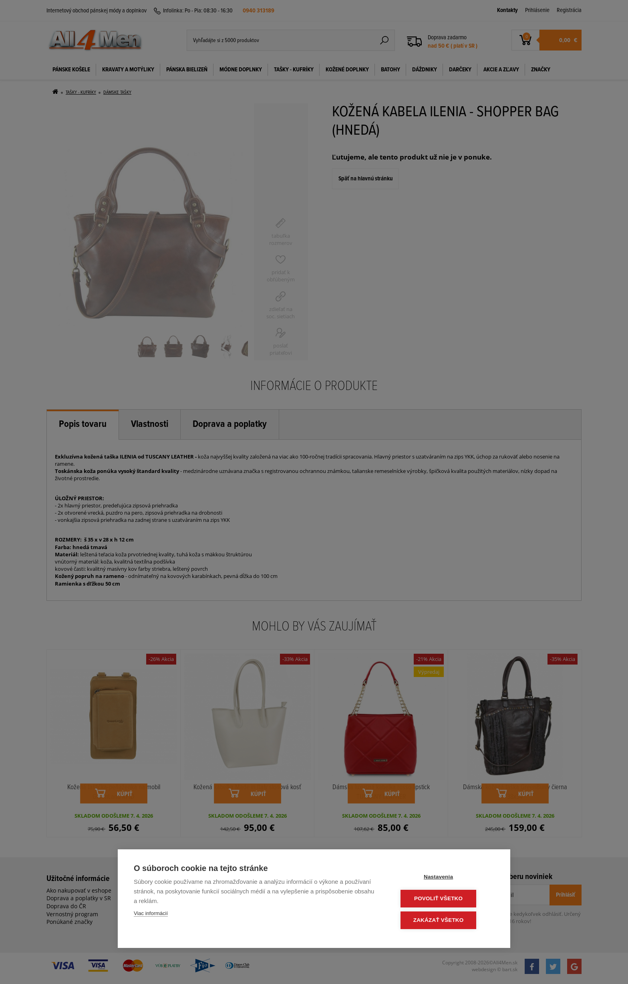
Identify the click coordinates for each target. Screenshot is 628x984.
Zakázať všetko (446, 920)
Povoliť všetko (446, 899)
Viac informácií (151, 914)
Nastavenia (446, 878)
